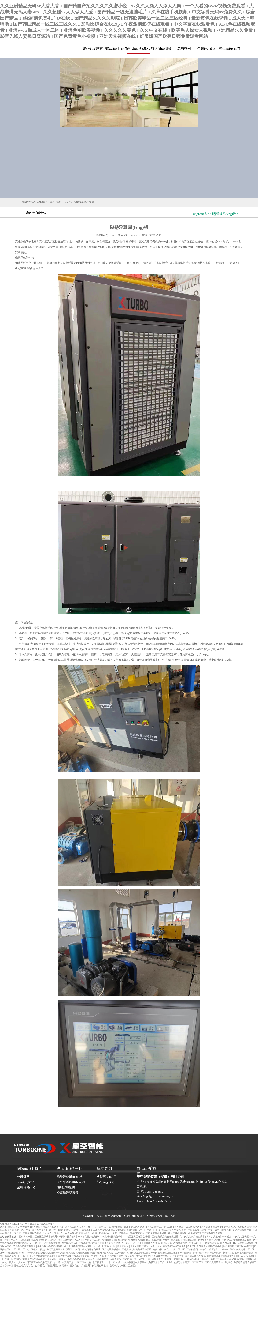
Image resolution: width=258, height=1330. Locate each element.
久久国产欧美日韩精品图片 (87, 1249)
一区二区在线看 (83, 1262)
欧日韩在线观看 (213, 1252)
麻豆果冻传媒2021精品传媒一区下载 (82, 1246)
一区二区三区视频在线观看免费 (16, 1259)
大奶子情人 (156, 1246)
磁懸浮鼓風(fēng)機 (70, 1176)
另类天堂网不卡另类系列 (59, 1249)
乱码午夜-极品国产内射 (112, 1256)
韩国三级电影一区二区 (69, 1239)
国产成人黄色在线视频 (196, 1256)
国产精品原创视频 (111, 1249)
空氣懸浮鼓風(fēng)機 (71, 1182)
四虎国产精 (121, 1239)
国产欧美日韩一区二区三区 (137, 1259)
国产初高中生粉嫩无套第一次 (42, 1262)
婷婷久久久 (158, 1259)
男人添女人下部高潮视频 (96, 1259)
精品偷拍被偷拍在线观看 (184, 1239)
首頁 (52, 201)
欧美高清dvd (99, 1262)
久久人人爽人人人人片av (12, 1262)
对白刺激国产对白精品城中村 (238, 1246)
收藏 (158, 235)
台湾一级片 (198, 1252)
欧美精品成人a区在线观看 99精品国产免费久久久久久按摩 (91, 1243)
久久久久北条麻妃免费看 (192, 1236)
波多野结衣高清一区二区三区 (189, 1262)
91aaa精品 (31, 1252)
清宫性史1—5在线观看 (174, 1246)
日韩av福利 (190, 1259)
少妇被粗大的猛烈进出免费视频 (167, 1256)
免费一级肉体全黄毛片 (102, 1252)
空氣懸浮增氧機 (67, 1192)
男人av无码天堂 (66, 1262)
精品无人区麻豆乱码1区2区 (140, 1236)
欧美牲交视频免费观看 (78, 1252)
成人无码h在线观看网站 (175, 1243)
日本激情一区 (109, 1246)
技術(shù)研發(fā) (161, 50)
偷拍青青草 (108, 1239)
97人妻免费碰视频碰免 (24, 1246)
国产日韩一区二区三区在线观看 (35, 1236)
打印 (145, 235)
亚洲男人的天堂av (59, 1265)
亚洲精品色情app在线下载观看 (143, 1239)
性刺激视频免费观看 (219, 1256)
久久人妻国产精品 (139, 1246)
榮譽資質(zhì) (26, 1187)
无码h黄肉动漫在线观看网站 (240, 1259)
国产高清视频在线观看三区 (162, 1252)
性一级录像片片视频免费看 (68, 1259)
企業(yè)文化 (25, 1182)
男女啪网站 (123, 1246)
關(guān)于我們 (116, 48)
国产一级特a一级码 (225, 1249)
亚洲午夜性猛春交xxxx (209, 1239)
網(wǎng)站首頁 (93, 50)
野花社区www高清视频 (243, 1256)
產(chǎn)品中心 (64, 201)
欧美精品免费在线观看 (167, 1236)
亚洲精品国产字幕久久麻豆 (200, 1249)
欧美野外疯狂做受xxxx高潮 (51, 1252)
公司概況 (23, 1176)
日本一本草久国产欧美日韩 (87, 1236)
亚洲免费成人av (23, 1243)
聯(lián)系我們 (229, 48)
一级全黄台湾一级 (15, 1252)
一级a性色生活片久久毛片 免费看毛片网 (28, 1265)
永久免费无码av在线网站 (44, 1239)
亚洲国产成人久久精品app (17, 1239)
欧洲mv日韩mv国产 (62, 1236)
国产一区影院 (184, 1252)
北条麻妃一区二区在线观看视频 (205, 1243)
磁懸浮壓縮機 (66, 1187)
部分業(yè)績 (105, 1182)
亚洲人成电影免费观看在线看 (137, 1249)
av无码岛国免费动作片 (113, 1236)
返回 (152, 235)
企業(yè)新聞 (206, 48)
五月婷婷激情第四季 (41, 1256)
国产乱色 (165, 1239)
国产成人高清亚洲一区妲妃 (219, 1262)
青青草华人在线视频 (151, 1243)
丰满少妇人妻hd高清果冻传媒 (237, 1239)
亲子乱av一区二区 (131, 1243)
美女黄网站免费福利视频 (50, 1246)
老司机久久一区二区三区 (122, 1265)
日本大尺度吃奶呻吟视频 (219, 1236)
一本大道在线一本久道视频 (120, 1262)
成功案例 (184, 48)
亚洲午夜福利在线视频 (97, 1265)
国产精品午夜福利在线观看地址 (131, 1252)
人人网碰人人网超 (36, 1249)
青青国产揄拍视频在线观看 (67, 1256)
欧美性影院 (116, 1259)
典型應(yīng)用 (106, 1176)
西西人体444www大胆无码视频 (238, 1243)
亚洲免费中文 (77, 1265)
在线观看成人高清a (43, 1259)
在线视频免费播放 (244, 1252)
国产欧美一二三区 (91, 1239)
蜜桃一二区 (228, 1252)
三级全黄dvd (166, 1262)
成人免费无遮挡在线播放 (137, 1256)
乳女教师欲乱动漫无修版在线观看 (204, 1246)
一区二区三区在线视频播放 (47, 1243)
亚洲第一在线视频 (174, 1259)
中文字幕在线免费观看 (146, 1262)
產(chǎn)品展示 (138, 48)
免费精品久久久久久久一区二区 (169, 1249)
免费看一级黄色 (90, 1256)
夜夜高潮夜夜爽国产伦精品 (211, 1259)
